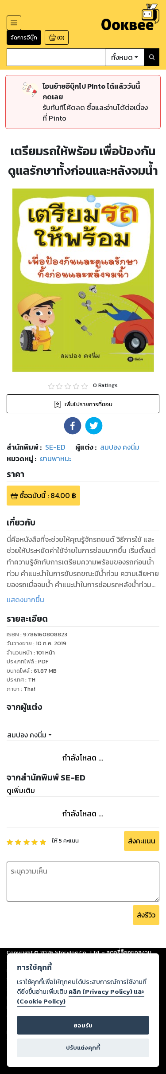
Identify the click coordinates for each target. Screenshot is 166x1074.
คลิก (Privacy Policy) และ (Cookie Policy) (80, 996)
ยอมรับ (83, 1025)
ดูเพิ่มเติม (21, 790)
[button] (72, 426)
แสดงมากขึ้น (25, 599)
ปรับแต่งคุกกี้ (83, 1047)
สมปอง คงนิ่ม (26, 734)
